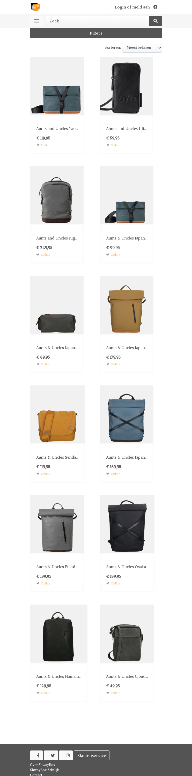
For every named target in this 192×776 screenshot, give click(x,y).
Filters (96, 33)
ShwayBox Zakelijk (44, 770)
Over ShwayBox (42, 765)
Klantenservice (91, 755)
